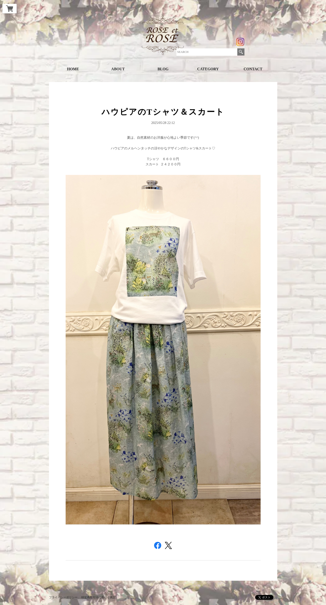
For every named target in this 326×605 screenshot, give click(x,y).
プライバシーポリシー (63, 597)
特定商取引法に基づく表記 (98, 597)
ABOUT (118, 69)
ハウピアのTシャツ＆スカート (163, 111)
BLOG (162, 69)
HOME (73, 69)
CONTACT (253, 69)
